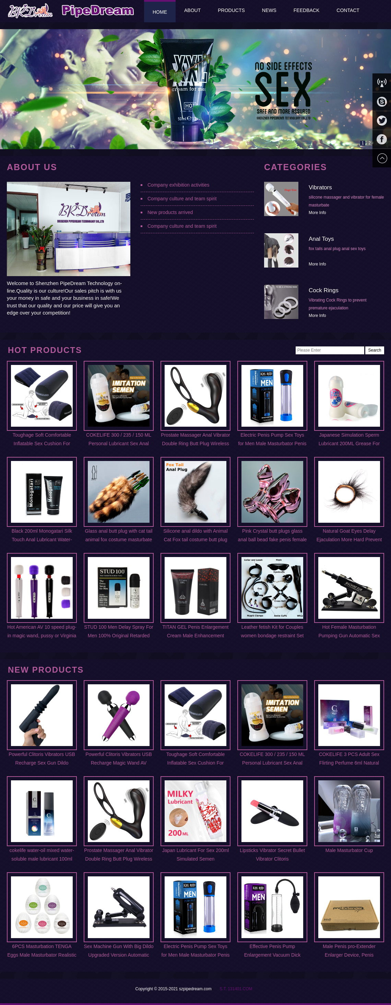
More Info (317, 212)
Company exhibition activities (178, 185)
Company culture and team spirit (182, 198)
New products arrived (170, 212)
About (192, 10)
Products (231, 10)
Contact (347, 10)
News (269, 10)
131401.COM (240, 988)
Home (160, 12)
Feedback (306, 10)
